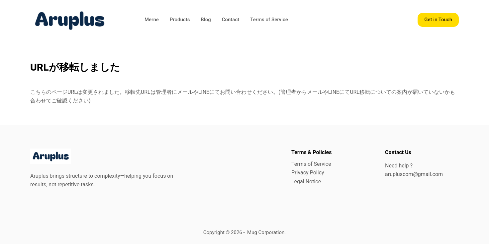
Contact (231, 20)
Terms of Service (269, 20)
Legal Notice (306, 181)
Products (180, 20)
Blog (206, 20)
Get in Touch (438, 20)
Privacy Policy (307, 172)
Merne (152, 20)
